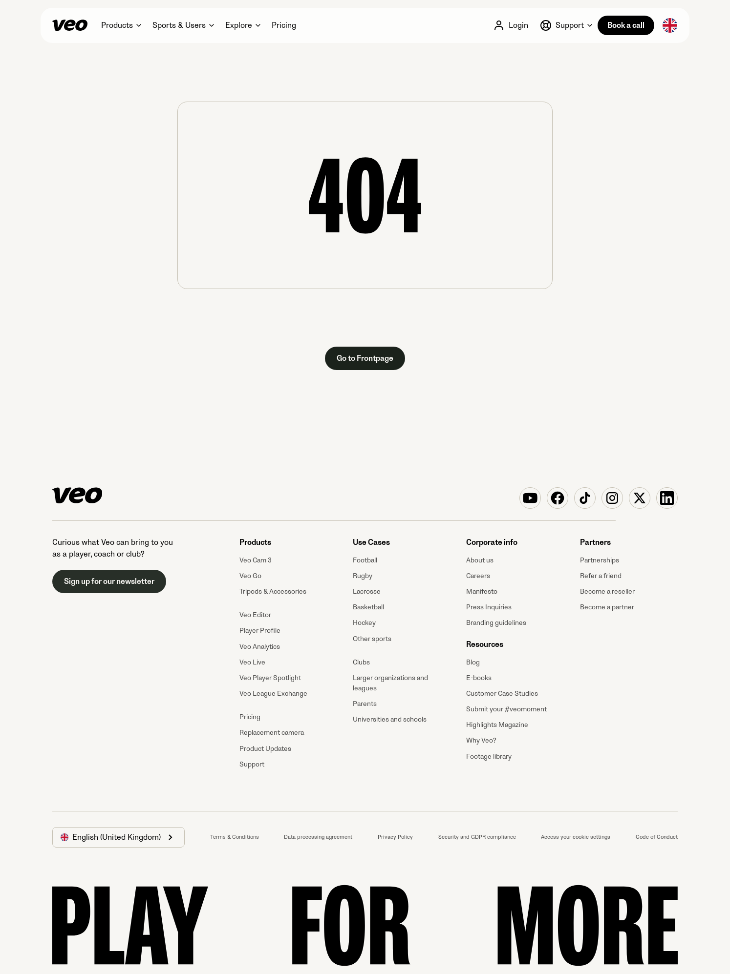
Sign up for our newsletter (109, 581)
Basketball (368, 607)
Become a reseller (607, 591)
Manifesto (481, 591)
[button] (121, 25)
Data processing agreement (318, 837)
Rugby (362, 576)
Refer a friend (601, 576)
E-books (479, 678)
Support (251, 764)
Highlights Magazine (497, 725)
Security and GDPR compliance (477, 837)
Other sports (372, 639)
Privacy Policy (395, 837)
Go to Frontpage (365, 358)
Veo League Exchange (273, 693)
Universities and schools (390, 719)
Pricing (249, 717)
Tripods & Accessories (272, 591)
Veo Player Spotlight (270, 678)
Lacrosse (367, 591)
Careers (478, 576)
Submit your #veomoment (506, 709)
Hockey (364, 623)
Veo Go (250, 576)
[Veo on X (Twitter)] (639, 498)
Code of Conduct (657, 837)
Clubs (361, 662)
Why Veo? (481, 740)
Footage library (489, 756)
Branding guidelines (496, 623)
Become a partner (607, 607)
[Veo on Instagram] (612, 498)
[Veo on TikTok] (585, 498)
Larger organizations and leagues (390, 683)
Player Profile (259, 630)
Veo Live (252, 662)
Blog (473, 662)
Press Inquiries (489, 607)
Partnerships (599, 560)
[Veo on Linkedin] (667, 498)
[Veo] (69, 25)
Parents (365, 704)
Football (365, 560)
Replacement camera (271, 732)
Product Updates (265, 749)
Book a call (625, 25)
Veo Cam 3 (255, 560)
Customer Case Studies (502, 693)
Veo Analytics (259, 646)
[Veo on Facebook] (557, 498)
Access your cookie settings (575, 837)
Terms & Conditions (234, 837)
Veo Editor (255, 615)
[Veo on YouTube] (530, 498)
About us (480, 560)
